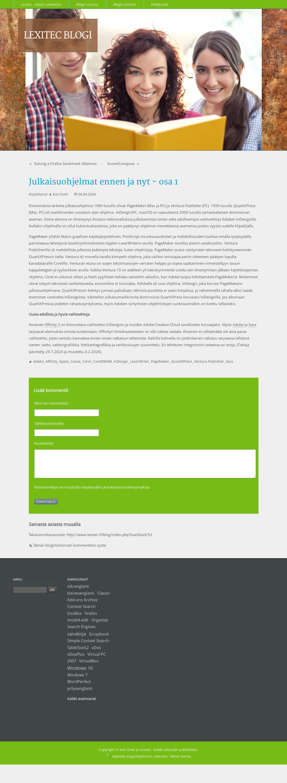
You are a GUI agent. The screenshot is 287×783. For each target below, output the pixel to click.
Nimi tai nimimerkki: (51, 403)
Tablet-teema (180, 761)
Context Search (81, 611)
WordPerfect (79, 686)
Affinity (51, 361)
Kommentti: (44, 443)
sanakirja (76, 639)
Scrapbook (99, 639)
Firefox (90, 618)
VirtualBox (88, 666)
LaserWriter (139, 361)
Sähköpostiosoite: (49, 423)
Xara (252, 324)
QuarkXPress (181, 361)
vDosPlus (75, 659)
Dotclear (161, 761)
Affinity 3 (52, 324)
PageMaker (160, 361)
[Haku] (30, 595)
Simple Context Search (88, 646)
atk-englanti (78, 591)
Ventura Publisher (209, 361)
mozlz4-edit (77, 625)
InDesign (121, 361)
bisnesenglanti (80, 598)
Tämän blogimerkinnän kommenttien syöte (69, 550)
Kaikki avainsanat (81, 703)
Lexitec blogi (58, 35)
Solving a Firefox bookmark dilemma (65, 163)
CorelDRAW (102, 361)
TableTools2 (78, 652)
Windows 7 (77, 680)
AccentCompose (121, 163)
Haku (17, 584)
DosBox (74, 618)
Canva (75, 361)
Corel (87, 361)
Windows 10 (80, 673)
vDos (96, 652)
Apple (64, 361)
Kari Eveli (60, 194)
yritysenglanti (79, 693)
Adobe (238, 324)
